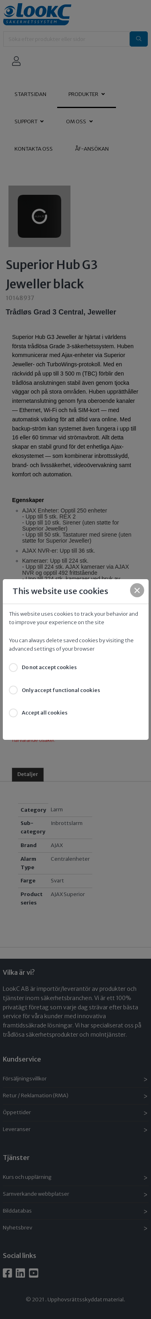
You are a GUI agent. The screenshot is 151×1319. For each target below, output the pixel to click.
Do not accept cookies (49, 667)
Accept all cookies (45, 712)
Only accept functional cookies (61, 690)
